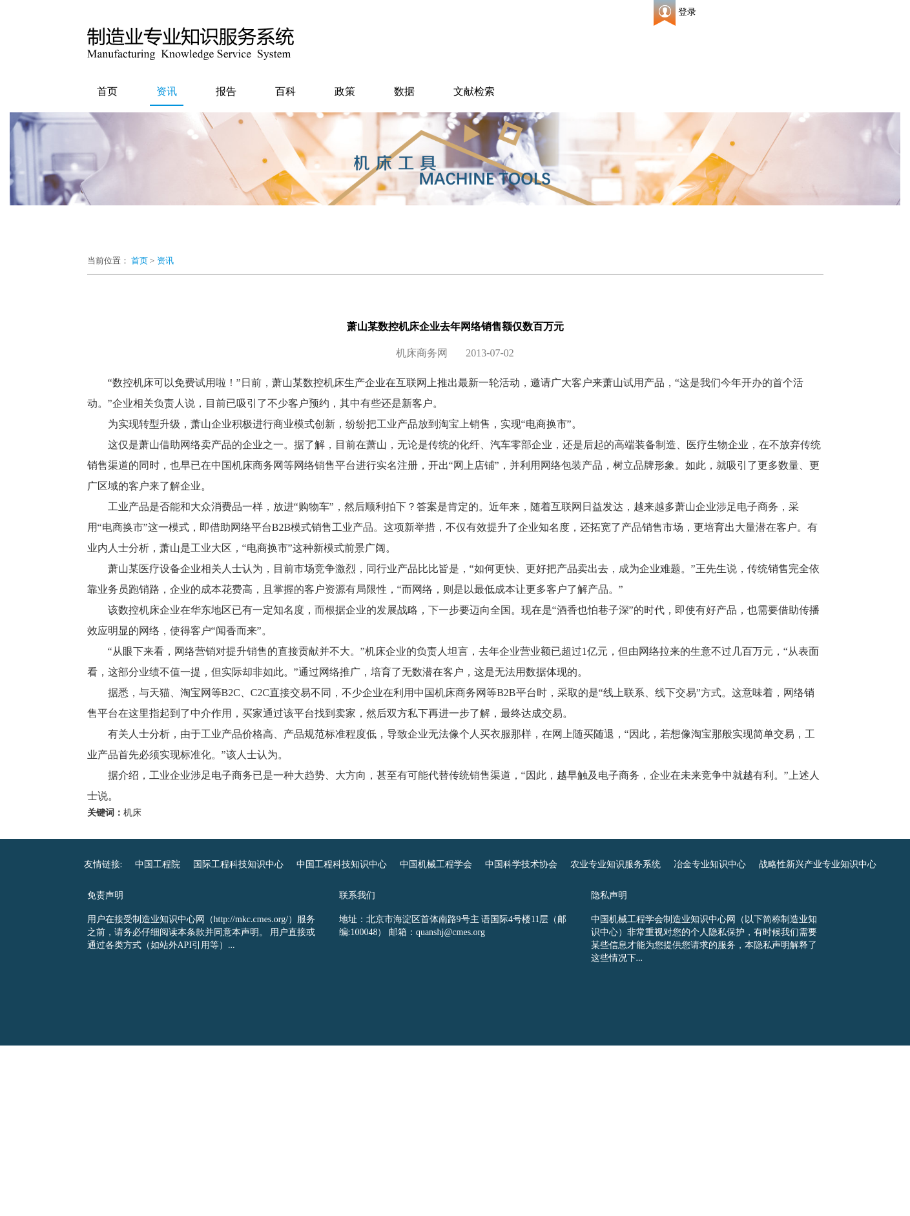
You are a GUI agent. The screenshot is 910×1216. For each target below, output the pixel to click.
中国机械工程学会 (436, 864)
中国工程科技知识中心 (341, 864)
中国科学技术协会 (521, 864)
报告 (226, 91)
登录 (687, 12)
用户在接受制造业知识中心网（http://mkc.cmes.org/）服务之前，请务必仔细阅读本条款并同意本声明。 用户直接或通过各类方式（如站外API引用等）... (201, 932)
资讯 (166, 91)
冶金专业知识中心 (710, 864)
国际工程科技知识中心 (238, 864)
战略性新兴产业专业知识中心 (817, 864)
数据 (404, 91)
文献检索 (474, 91)
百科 (285, 91)
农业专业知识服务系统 (615, 864)
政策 (345, 91)
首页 (107, 91)
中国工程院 (157, 864)
